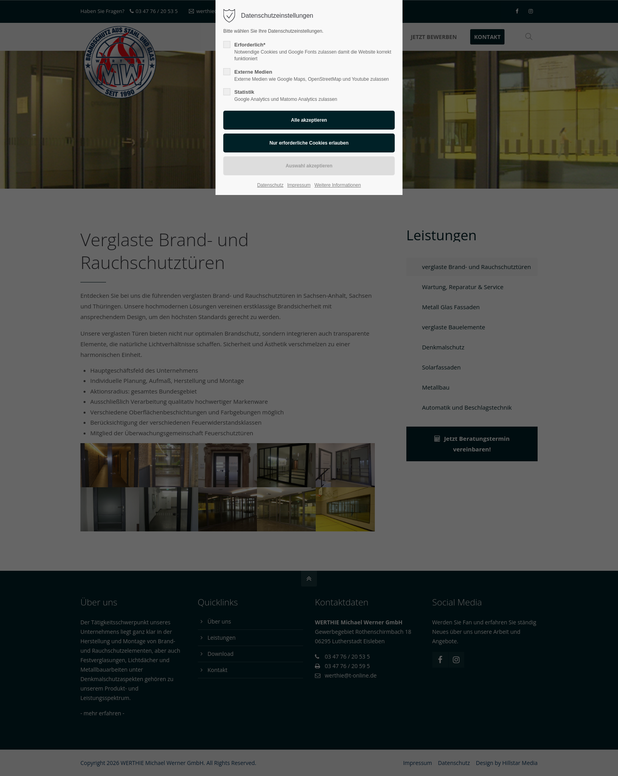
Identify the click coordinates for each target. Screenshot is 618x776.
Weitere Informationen (338, 185)
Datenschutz (270, 185)
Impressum (299, 185)
